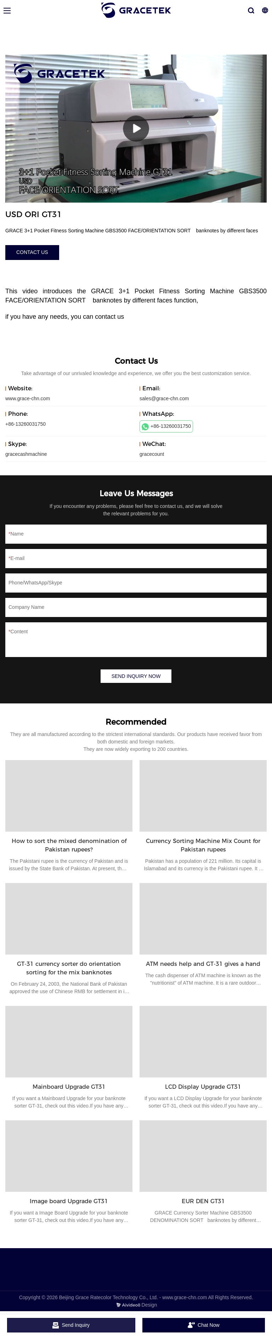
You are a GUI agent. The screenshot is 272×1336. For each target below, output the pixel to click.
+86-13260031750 (166, 426)
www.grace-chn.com (27, 398)
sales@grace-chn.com (164, 398)
